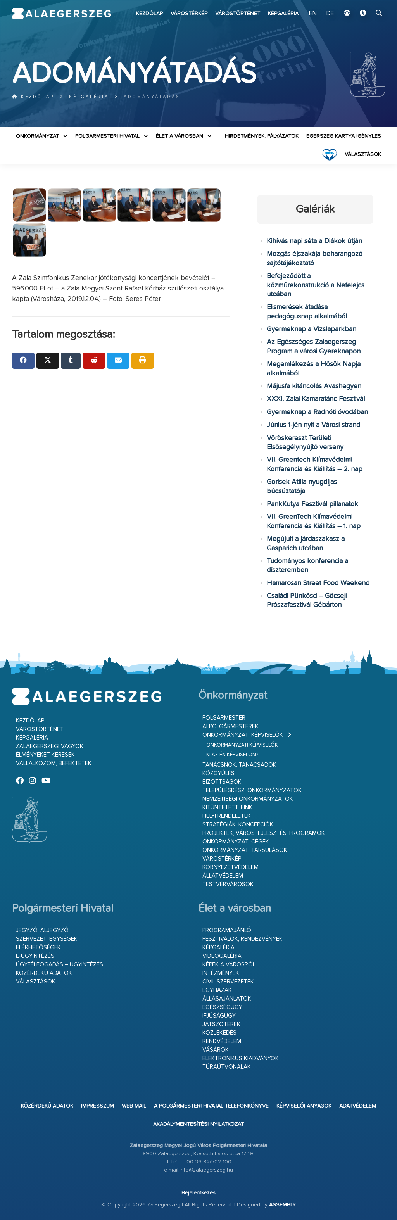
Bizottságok (222, 782)
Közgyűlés (218, 773)
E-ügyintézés (35, 956)
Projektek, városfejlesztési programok (263, 833)
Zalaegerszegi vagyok (49, 746)
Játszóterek (221, 1024)
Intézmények (220, 973)
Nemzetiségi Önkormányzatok (247, 799)
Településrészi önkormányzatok (252, 790)
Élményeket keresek (45, 755)
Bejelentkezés (198, 1193)
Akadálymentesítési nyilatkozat (198, 1124)
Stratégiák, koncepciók (237, 825)
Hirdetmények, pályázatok (262, 136)
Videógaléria (222, 956)
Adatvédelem (357, 1106)
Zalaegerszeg (61, 13)
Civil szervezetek (228, 982)
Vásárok (215, 1050)
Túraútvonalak (226, 1067)
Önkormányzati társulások (244, 850)
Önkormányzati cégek (235, 842)
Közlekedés (219, 1033)
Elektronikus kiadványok (240, 1058)
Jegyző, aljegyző (42, 930)
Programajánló (226, 930)
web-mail (134, 1106)
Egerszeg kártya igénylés (343, 136)
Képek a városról (228, 965)
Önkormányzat (37, 136)
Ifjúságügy (219, 1016)
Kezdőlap (149, 13)
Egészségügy (222, 1007)
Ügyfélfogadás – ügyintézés (59, 965)
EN (313, 13)
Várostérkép (189, 13)
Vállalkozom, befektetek (53, 763)
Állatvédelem (222, 876)
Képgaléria (283, 13)
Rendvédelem (221, 1041)
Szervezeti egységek (47, 939)
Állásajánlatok (226, 999)
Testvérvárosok (228, 884)
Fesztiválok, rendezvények (242, 939)
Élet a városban (179, 136)
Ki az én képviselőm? (232, 754)
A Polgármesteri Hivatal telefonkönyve (211, 1106)
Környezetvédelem (230, 867)
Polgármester (223, 718)
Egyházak (217, 990)
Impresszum (97, 1106)
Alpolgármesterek (230, 726)
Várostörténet (237, 13)
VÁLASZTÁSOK (363, 154)
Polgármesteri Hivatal (107, 136)
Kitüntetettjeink (227, 807)
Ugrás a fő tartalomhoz (365, 3)
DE (330, 13)
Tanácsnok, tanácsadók (239, 765)
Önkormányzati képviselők (242, 735)
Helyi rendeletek (226, 816)
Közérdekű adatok (44, 973)
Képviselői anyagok (303, 1106)
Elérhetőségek (38, 947)
